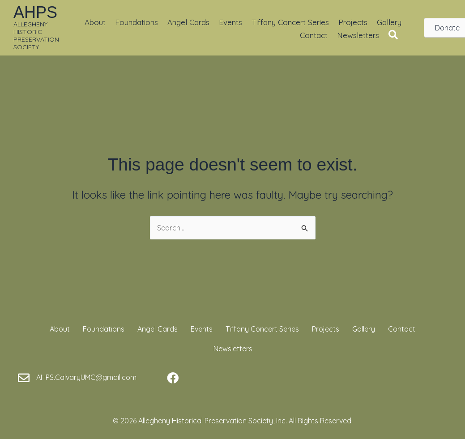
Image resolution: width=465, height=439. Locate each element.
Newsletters (358, 35)
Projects (352, 22)
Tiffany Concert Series (290, 22)
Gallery (389, 22)
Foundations (136, 22)
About (95, 22)
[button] (395, 35)
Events (230, 22)
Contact (314, 35)
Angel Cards (188, 22)
